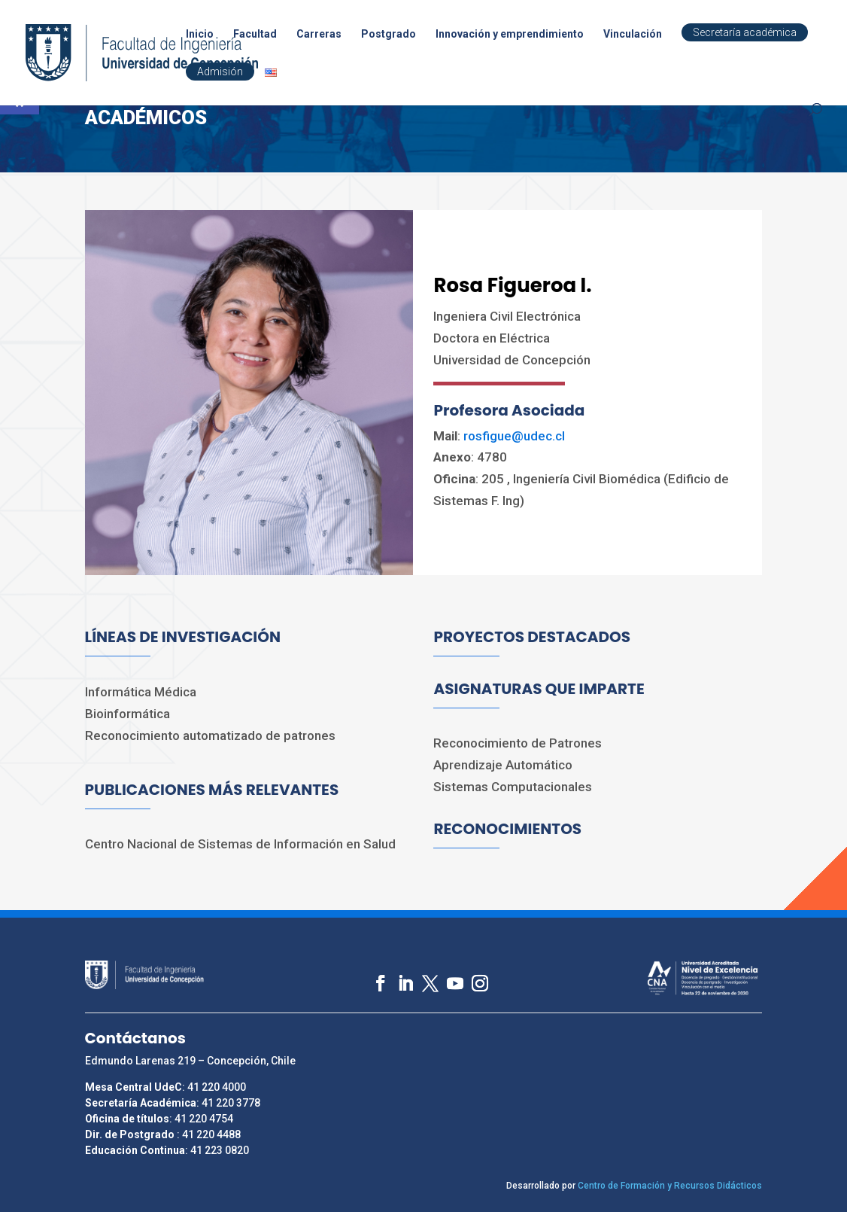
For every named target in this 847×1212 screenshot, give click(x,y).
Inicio (200, 34)
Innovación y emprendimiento (510, 34)
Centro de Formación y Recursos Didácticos (670, 1185)
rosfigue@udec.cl (514, 435)
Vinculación (632, 34)
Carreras (319, 34)
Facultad (255, 34)
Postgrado (388, 34)
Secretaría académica (745, 32)
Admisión (220, 71)
